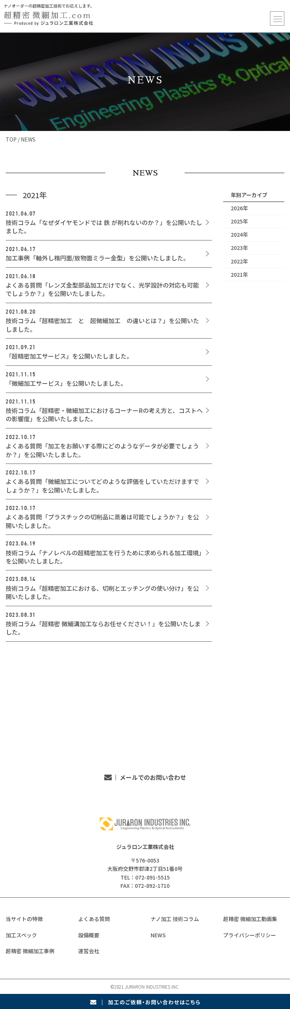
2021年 (239, 274)
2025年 (239, 221)
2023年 (239, 247)
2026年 (239, 208)
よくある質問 (94, 919)
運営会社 (88, 951)
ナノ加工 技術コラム (175, 919)
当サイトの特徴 (24, 919)
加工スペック (21, 935)
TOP (11, 139)
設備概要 (88, 935)
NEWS (158, 935)
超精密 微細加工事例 (30, 951)
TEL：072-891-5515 (105, 752)
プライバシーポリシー (249, 935)
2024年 (239, 234)
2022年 (239, 261)
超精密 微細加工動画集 (250, 919)
